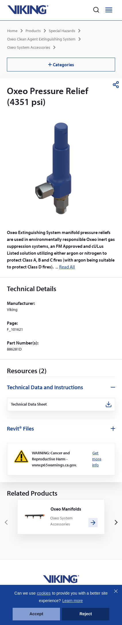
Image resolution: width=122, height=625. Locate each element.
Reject (86, 614)
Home (12, 30)
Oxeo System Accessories (28, 47)
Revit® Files (20, 428)
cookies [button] (44, 593)
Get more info (96, 459)
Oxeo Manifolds (66, 509)
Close (115, 591)
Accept (36, 614)
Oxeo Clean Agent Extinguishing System (41, 39)
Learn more (72, 600)
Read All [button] (67, 267)
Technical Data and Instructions (45, 387)
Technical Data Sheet (29, 404)
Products (33, 30)
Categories (61, 64)
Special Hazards (62, 30)
